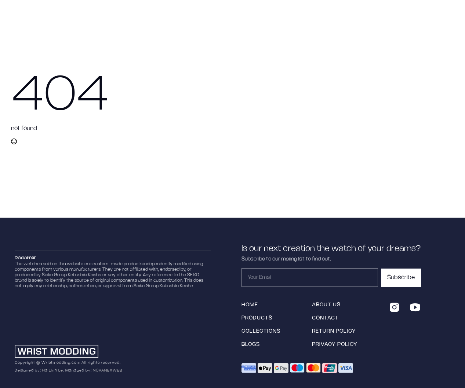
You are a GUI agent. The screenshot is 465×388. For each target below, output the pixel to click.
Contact (325, 318)
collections (260, 331)
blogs (250, 344)
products (256, 318)
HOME (249, 305)
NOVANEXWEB (108, 370)
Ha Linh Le (52, 370)
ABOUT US (326, 305)
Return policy (334, 331)
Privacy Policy (334, 344)
